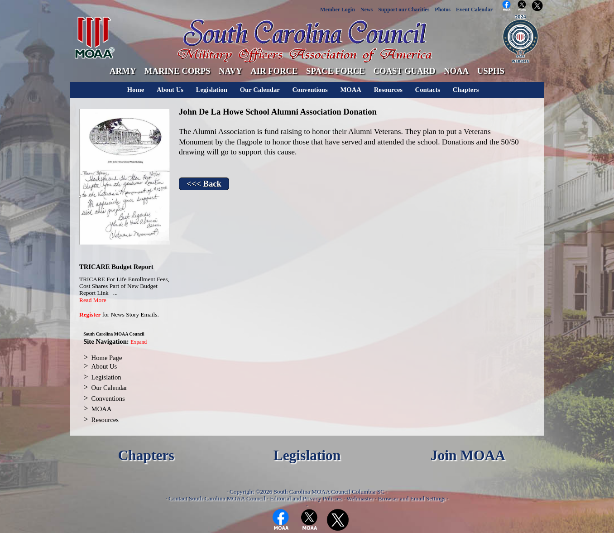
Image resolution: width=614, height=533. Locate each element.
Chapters (466, 89)
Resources (388, 89)
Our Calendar (260, 89)
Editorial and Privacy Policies (306, 498)
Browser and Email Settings (412, 498)
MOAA (350, 89)
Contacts (427, 89)
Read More (92, 300)
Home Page (106, 357)
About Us (170, 89)
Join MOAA (468, 455)
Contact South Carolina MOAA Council (216, 498)
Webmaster (360, 498)
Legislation (211, 89)
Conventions (310, 89)
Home (135, 89)
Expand (138, 342)
